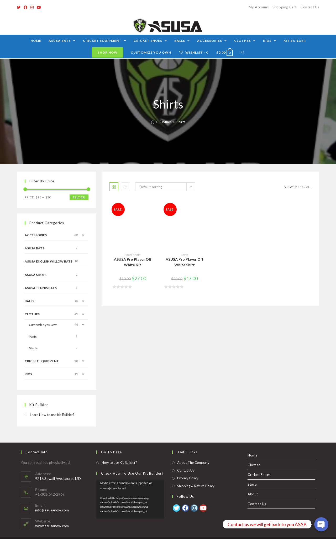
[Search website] (242, 52)
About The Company (193, 453)
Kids (28, 374)
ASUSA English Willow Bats (48, 261)
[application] (130, 490)
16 (301, 187)
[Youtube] (39, 7)
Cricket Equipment (42, 361)
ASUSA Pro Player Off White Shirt (184, 262)
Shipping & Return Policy (195, 476)
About (253, 484)
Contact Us (310, 7)
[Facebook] (25, 7)
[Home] (152, 122)
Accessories (36, 235)
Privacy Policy (187, 468)
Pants (128, 255)
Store (252, 475)
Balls (29, 301)
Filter (79, 197)
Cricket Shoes (259, 465)
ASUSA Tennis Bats (41, 288)
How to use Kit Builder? (119, 453)
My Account (259, 7)
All (308, 187)
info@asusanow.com (52, 500)
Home (252, 446)
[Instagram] (32, 7)
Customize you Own (43, 325)
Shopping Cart (284, 7)
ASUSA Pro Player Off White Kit (132, 262)
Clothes (32, 314)
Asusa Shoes (35, 275)
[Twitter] (19, 7)
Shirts (136, 255)
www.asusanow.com (52, 516)
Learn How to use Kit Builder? (52, 415)
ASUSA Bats (34, 248)
